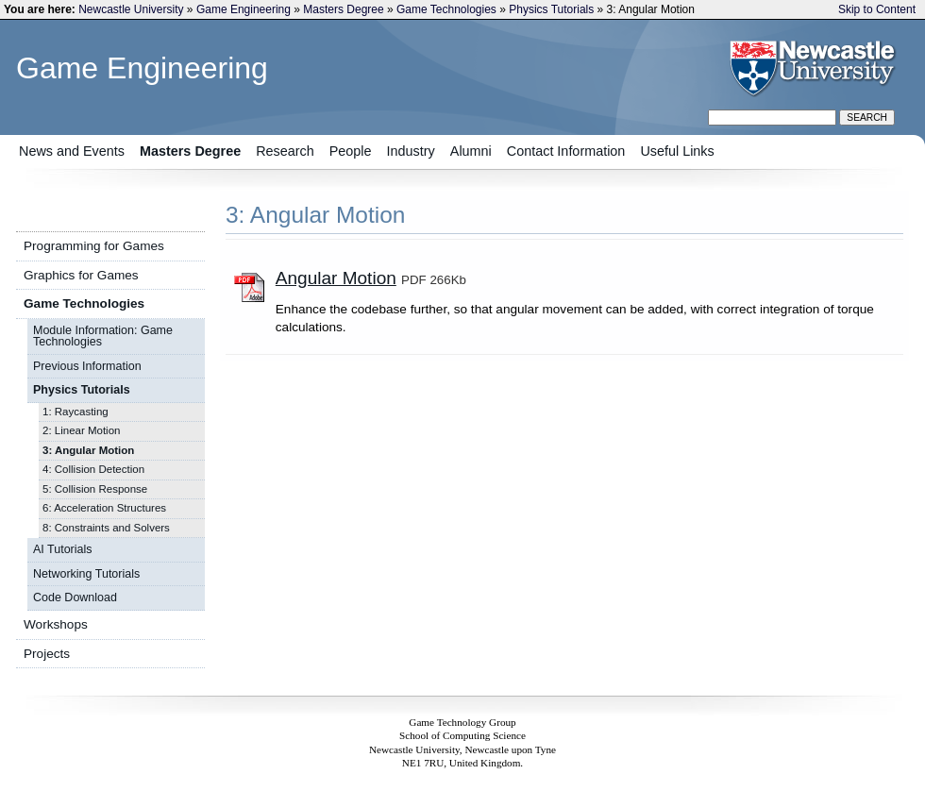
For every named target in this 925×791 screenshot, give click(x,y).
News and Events (72, 151)
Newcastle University (130, 9)
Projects (47, 654)
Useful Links (677, 151)
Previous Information (87, 366)
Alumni (471, 151)
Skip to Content (877, 9)
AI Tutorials (62, 549)
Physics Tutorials (551, 9)
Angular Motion (336, 278)
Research (285, 151)
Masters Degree (343, 9)
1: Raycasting (75, 411)
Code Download (75, 597)
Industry (411, 151)
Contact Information (566, 151)
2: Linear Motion (81, 430)
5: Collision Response (94, 489)
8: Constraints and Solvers (106, 527)
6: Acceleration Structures (104, 507)
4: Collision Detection (93, 469)
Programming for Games (94, 246)
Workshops (56, 624)
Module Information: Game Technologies (103, 336)
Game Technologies (446, 9)
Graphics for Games (81, 275)
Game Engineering (243, 9)
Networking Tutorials (86, 574)
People (350, 151)
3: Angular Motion (88, 450)
